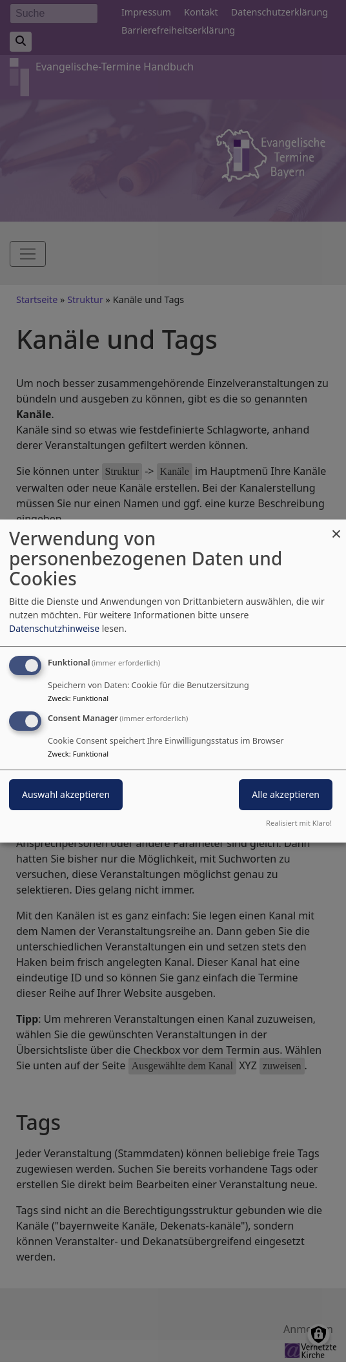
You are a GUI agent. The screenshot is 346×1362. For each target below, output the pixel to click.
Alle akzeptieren (286, 794)
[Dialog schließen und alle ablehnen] (336, 527)
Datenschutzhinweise (54, 628)
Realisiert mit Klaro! (299, 823)
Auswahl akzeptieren (66, 794)
